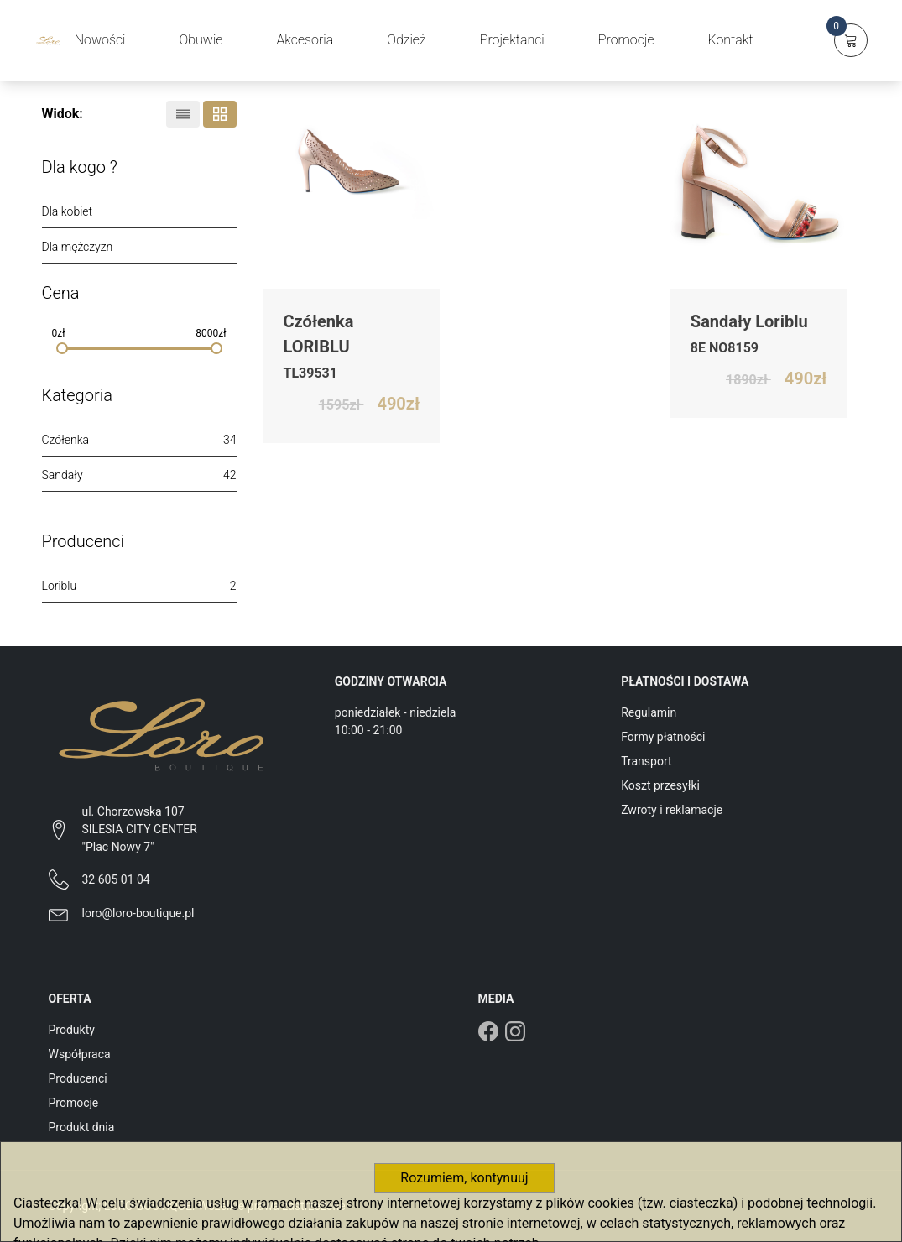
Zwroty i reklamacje (671, 810)
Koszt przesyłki (660, 785)
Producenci (78, 1078)
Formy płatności (663, 737)
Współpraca (80, 1054)
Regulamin (648, 712)
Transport (646, 761)
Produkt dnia (82, 1127)
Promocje (74, 1102)
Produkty (72, 1029)
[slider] (62, 348)
